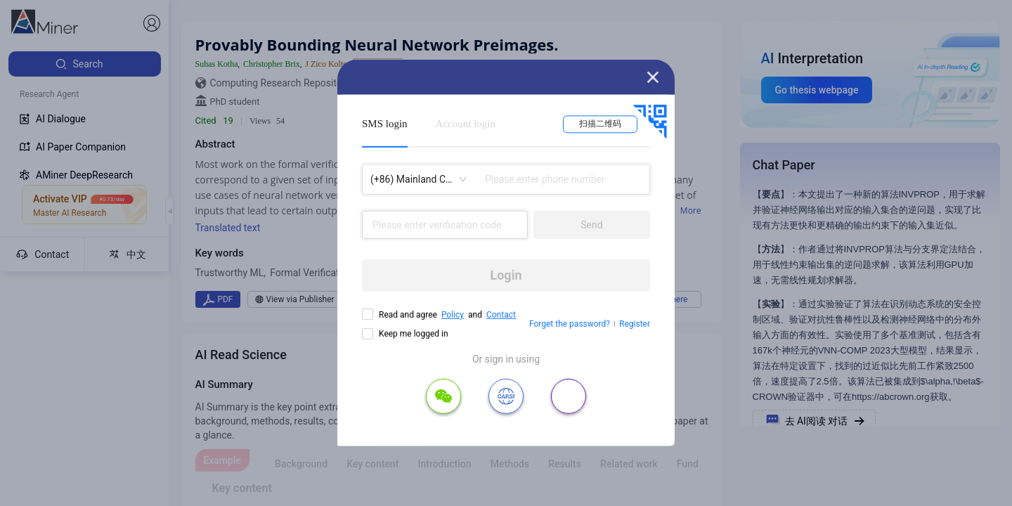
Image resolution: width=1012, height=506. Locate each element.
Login (505, 275)
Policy (452, 315)
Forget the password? (569, 324)
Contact (501, 315)
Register (634, 324)
